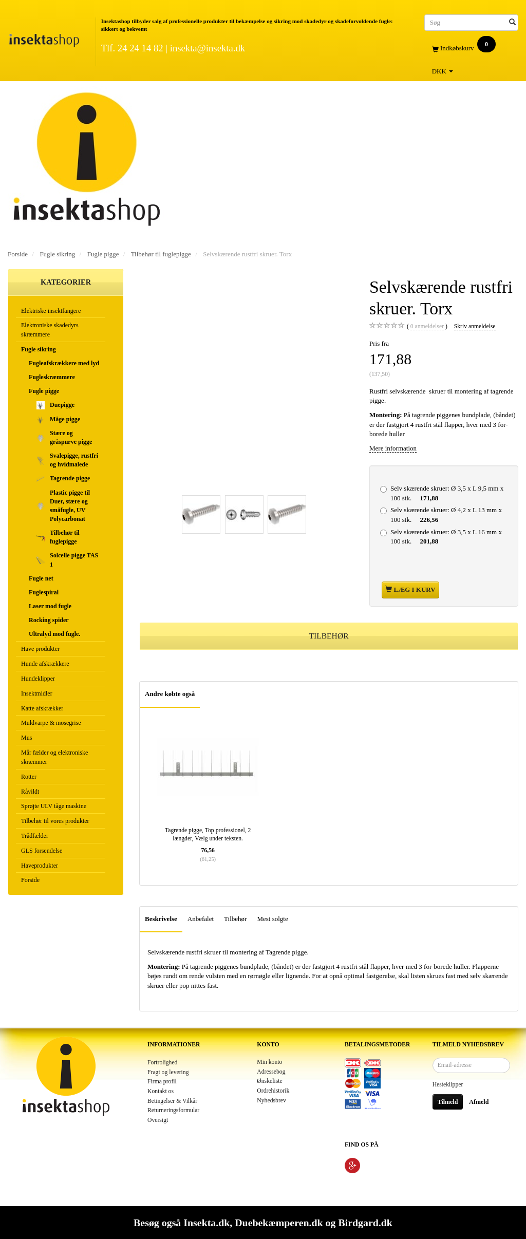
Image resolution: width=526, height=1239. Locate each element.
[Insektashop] (44, 38)
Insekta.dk (206, 1222)
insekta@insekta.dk (207, 48)
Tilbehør (235, 919)
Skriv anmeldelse (475, 326)
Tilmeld (448, 1101)
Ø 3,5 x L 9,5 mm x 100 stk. (446, 493)
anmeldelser (427, 326)
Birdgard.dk (365, 1222)
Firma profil (162, 1081)
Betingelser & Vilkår (172, 1101)
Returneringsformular (173, 1110)
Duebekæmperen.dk (279, 1222)
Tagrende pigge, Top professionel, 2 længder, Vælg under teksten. (208, 834)
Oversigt (157, 1120)
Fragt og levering (168, 1072)
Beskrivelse (161, 919)
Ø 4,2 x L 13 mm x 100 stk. (446, 514)
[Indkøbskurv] (471, 48)
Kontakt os (160, 1091)
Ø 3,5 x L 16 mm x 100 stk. (446, 537)
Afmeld (479, 1101)
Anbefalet (200, 919)
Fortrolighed (162, 1062)
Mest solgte (272, 919)
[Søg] (512, 22)
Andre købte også (170, 694)
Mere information (393, 448)
